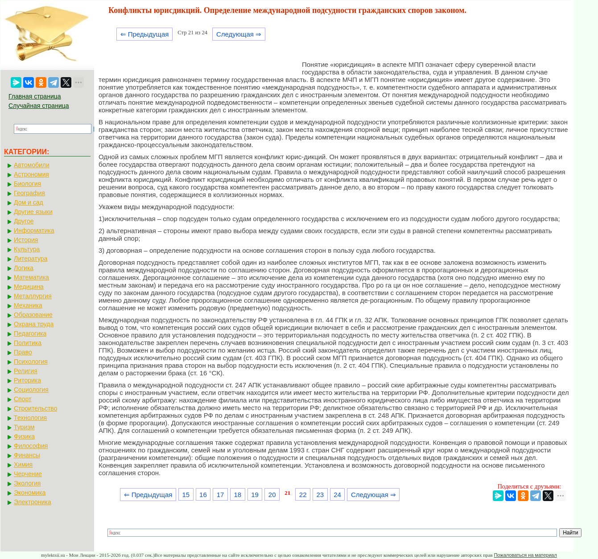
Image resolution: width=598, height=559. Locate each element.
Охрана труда (34, 324)
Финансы (27, 455)
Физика (24, 436)
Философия (31, 445)
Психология (31, 361)
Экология (27, 483)
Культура (27, 249)
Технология (30, 417)
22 (303, 494)
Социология (31, 389)
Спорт (22, 399)
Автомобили (31, 165)
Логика (23, 267)
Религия (25, 370)
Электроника (32, 502)
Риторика (27, 380)
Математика (31, 277)
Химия (23, 464)
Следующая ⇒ (238, 34)
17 (220, 494)
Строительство (35, 408)
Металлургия (33, 296)
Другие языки (33, 211)
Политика (27, 342)
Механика (28, 305)
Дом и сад (28, 202)
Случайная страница (38, 105)
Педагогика (30, 333)
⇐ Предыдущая (144, 34)
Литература (30, 258)
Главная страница (34, 96)
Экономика (29, 492)
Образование (33, 314)
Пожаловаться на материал (525, 555)
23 (320, 494)
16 (203, 494)
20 (272, 494)
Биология (27, 183)
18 (237, 494)
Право (23, 352)
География (29, 193)
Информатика (34, 230)
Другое (23, 221)
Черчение (28, 473)
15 (186, 494)
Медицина (29, 286)
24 (337, 494)
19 (255, 494)
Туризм (24, 427)
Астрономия (31, 174)
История (26, 239)
